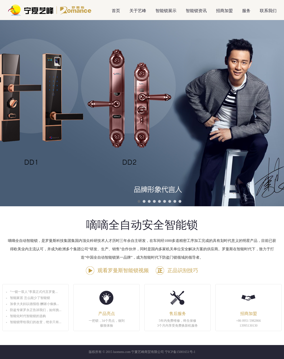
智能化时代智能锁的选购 (28, 316)
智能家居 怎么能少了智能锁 (30, 298)
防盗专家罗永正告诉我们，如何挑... (35, 310)
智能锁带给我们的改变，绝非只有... (35, 322)
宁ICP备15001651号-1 (180, 352)
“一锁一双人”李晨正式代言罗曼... (34, 292)
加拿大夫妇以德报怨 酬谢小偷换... (34, 304)
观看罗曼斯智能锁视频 (123, 270)
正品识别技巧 (182, 270)
